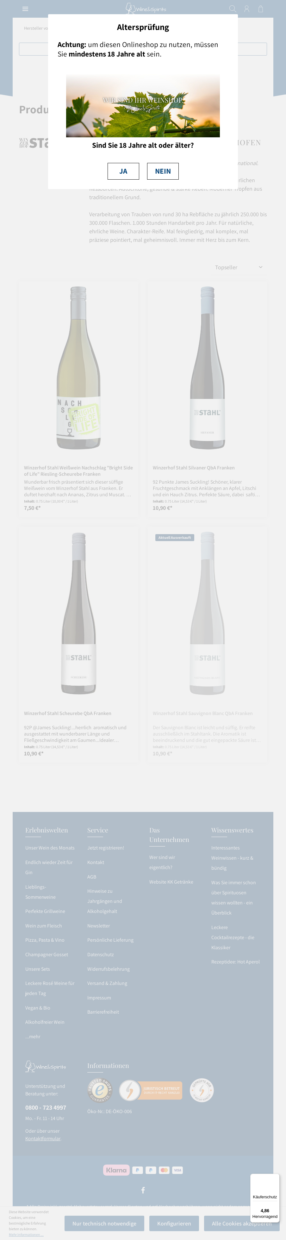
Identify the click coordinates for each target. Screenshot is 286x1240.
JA (123, 171)
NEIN (163, 171)
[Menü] (276, 1177)
